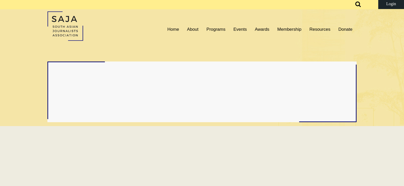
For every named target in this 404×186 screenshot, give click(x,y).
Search (355, 4)
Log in (391, 4)
